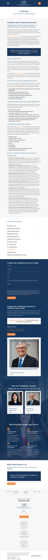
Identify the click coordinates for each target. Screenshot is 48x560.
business (20, 126)
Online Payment (24, 516)
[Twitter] (24, 513)
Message (9, 284)
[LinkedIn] (26, 513)
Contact (39, 491)
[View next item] (28, 416)
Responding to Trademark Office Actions (16, 329)
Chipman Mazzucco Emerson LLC (14, 36)
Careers (34, 491)
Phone (8, 273)
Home (8, 491)
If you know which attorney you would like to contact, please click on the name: (22, 280)
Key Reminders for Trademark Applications (16, 330)
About (12, 491)
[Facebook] (21, 513)
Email (8, 276)
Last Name (9, 269)
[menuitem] (23, 226)
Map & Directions (24, 528)
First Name (9, 265)
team (12, 310)
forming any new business (20, 73)
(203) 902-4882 (24, 501)
